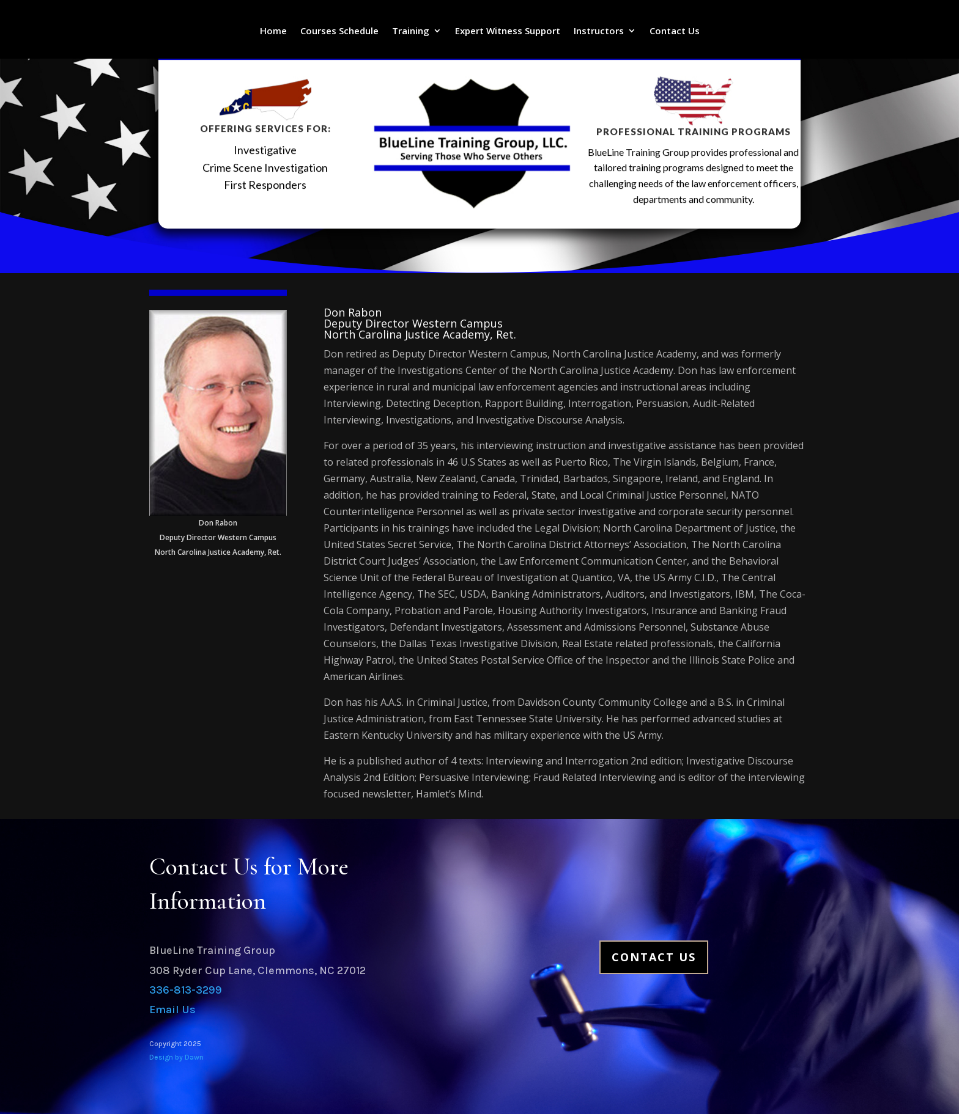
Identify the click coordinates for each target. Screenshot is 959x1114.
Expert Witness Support (507, 31)
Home (273, 31)
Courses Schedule (339, 31)
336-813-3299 (185, 990)
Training (410, 31)
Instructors (599, 31)
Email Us (172, 1009)
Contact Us (675, 31)
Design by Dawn (176, 1057)
